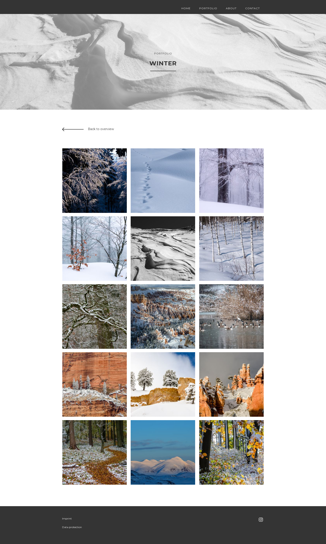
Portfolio (208, 8)
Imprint (67, 518)
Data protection (72, 527)
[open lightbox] (94, 180)
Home (186, 8)
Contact (252, 8)
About (231, 8)
